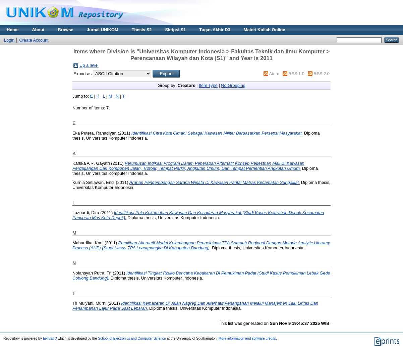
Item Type (208, 85)
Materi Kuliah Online (264, 29)
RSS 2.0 (321, 73)
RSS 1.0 (296, 73)
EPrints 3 (50, 338)
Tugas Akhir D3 (214, 29)
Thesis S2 (142, 29)
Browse (65, 29)
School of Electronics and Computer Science (132, 338)
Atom (274, 73)
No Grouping (233, 85)
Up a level (89, 65)
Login (9, 40)
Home (13, 29)
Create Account (34, 40)
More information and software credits (247, 338)
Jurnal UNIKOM (102, 29)
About (38, 29)
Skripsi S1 (175, 29)
